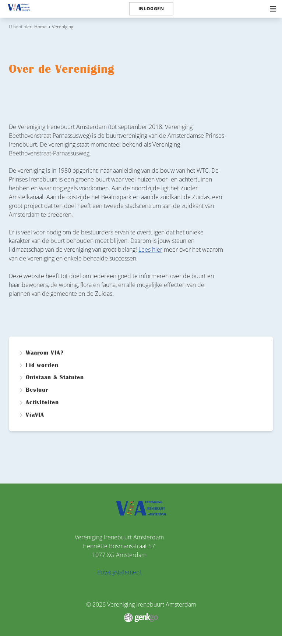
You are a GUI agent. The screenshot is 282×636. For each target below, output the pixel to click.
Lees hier (150, 249)
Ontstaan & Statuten (55, 377)
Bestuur (37, 390)
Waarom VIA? (45, 353)
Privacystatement (119, 572)
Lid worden (42, 365)
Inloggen (151, 8)
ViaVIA (35, 415)
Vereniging (62, 26)
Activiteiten (42, 402)
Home (40, 26)
